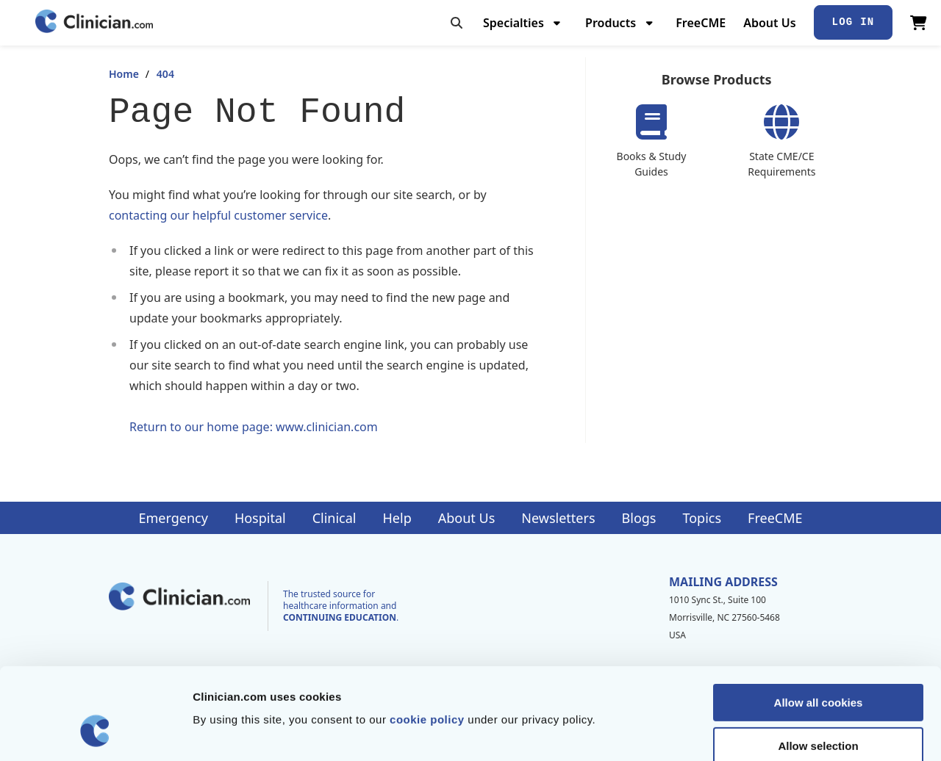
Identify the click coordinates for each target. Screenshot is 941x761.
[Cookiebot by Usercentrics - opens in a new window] (95, 732)
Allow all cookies (818, 624)
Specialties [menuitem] (513, 23)
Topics (701, 518)
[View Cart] (918, 22)
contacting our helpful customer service (218, 215)
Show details (771, 732)
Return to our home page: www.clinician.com (253, 427)
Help (397, 518)
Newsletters (558, 518)
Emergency (172, 518)
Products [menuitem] (610, 23)
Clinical (334, 518)
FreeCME (701, 23)
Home (124, 74)
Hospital (260, 518)
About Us (769, 23)
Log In (853, 22)
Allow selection (818, 667)
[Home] (94, 22)
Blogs (639, 518)
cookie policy (427, 641)
